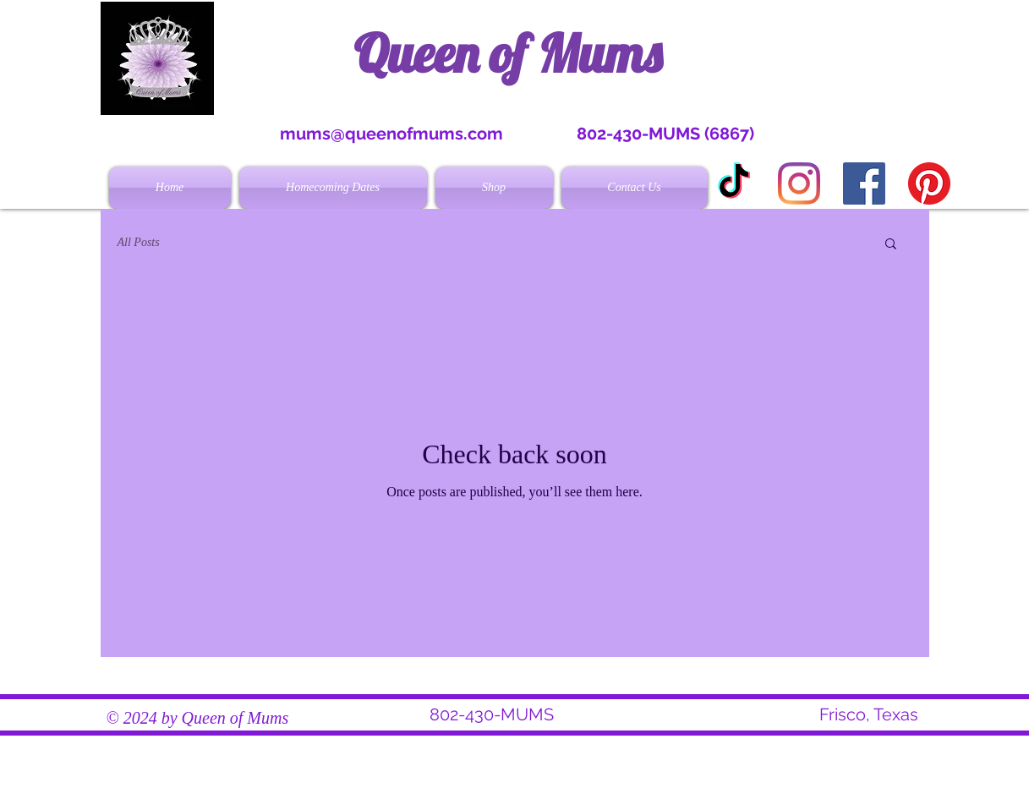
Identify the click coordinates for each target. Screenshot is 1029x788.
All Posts (139, 242)
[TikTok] (734, 183)
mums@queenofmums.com (391, 133)
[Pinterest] (929, 183)
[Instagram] (799, 183)
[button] (891, 245)
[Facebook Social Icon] (864, 183)
